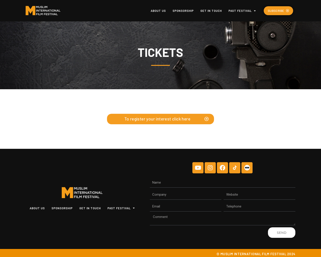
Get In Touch (211, 10)
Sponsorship (183, 10)
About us (158, 10)
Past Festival (242, 11)
